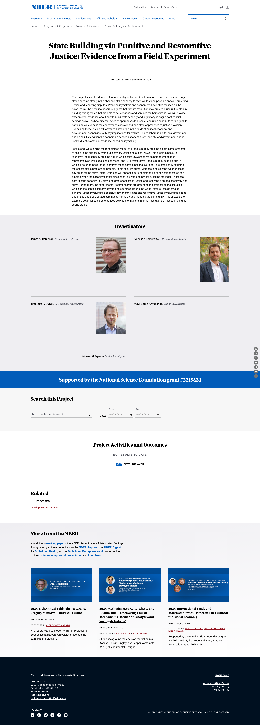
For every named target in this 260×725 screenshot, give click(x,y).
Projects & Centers (87, 26)
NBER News (130, 18)
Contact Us (38, 681)
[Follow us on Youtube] (66, 715)
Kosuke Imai (140, 633)
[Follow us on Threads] (52, 715)
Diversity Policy (219, 686)
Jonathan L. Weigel (42, 304)
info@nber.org (40, 694)
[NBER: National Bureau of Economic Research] (60, 8)
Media (155, 7)
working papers (56, 543)
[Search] (226, 19)
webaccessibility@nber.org (48, 698)
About (172, 18)
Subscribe (140, 7)
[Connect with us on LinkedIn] (39, 715)
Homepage (222, 675)
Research (36, 18)
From (115, 409)
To (140, 409)
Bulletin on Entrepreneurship (86, 551)
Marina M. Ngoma (93, 356)
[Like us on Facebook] (59, 715)
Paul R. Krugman (214, 628)
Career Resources (153, 18)
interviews (94, 555)
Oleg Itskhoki (194, 628)
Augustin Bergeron (145, 239)
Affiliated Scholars (107, 18)
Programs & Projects (59, 18)
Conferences (83, 18)
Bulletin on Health (46, 551)
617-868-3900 (39, 691)
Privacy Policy (220, 689)
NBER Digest (112, 547)
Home (34, 26)
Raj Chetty (123, 633)
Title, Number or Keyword (47, 414)
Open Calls (171, 7)
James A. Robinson (42, 239)
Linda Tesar (176, 631)
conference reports (50, 555)
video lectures (73, 555)
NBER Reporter (88, 547)
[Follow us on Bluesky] (46, 715)
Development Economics (45, 507)
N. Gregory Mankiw (58, 625)
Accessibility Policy (216, 683)
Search (195, 18)
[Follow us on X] (32, 715)
